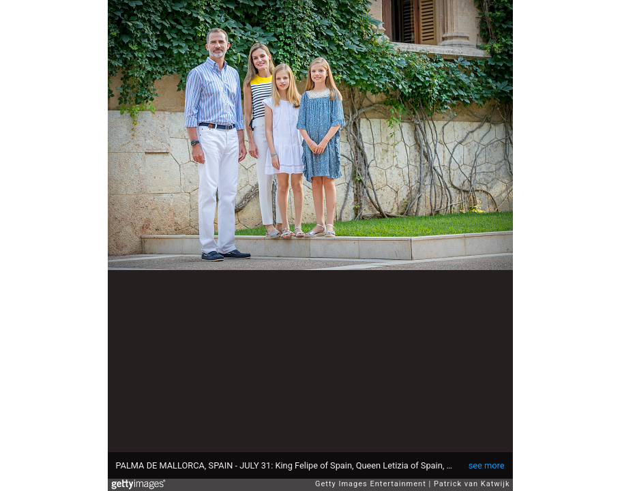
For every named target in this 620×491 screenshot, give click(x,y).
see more (487, 465)
